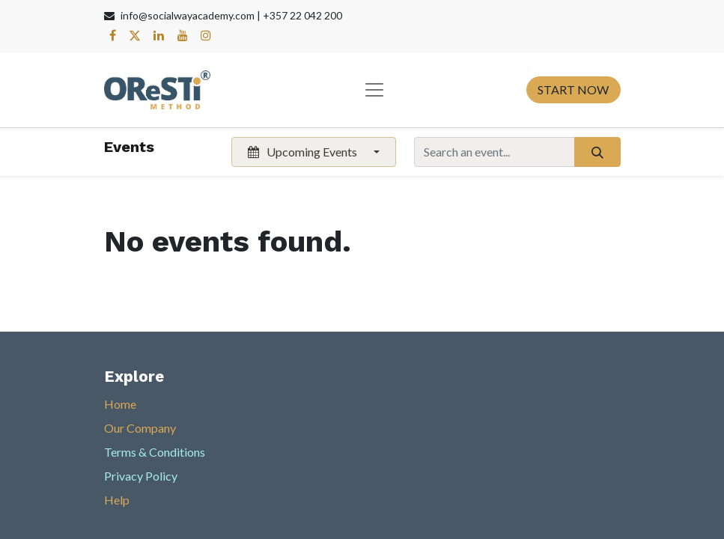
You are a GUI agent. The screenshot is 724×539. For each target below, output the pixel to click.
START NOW (573, 89)
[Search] (597, 152)
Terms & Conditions (154, 452)
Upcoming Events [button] (303, 151)
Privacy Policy (140, 476)
